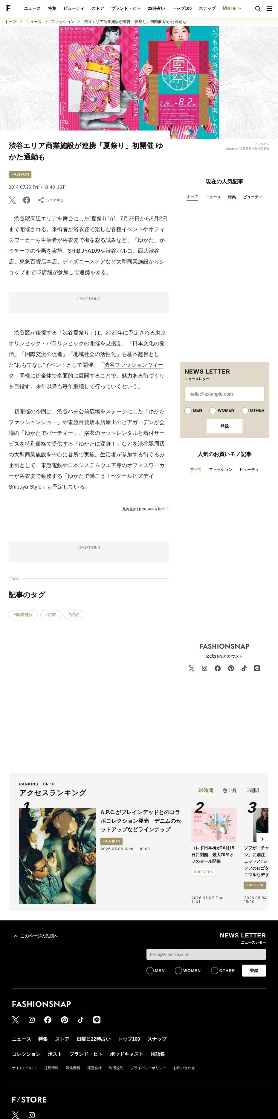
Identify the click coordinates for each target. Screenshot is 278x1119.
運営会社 (94, 1068)
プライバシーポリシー (148, 1068)
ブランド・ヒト (125, 8)
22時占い (156, 8)
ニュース (32, 8)
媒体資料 (73, 1068)
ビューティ (73, 8)
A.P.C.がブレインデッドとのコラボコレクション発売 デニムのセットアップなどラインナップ (140, 821)
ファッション (62, 22)
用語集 (158, 1054)
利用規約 (116, 1068)
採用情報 (51, 1068)
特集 (52, 8)
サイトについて (24, 1068)
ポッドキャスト (126, 1054)
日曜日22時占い (94, 1039)
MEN (197, 410)
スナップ (207, 8)
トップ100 (182, 8)
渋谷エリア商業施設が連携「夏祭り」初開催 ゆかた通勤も (135, 22)
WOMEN (226, 410)
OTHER (257, 410)
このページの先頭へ (35, 936)
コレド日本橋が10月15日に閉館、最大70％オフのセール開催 (212, 854)
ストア (97, 8)
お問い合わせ (184, 1068)
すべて (192, 196)
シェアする (50, 200)
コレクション (26, 1054)
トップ (10, 22)
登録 (224, 426)
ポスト (55, 1054)
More (233, 8)
